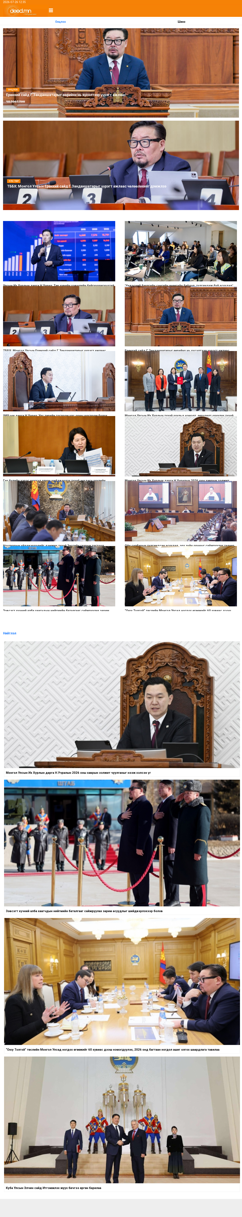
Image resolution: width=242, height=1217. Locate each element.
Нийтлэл (9, 633)
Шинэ (181, 21)
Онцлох (60, 21)
